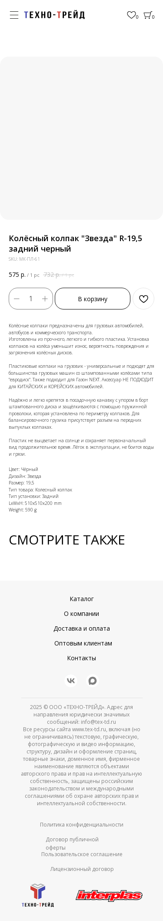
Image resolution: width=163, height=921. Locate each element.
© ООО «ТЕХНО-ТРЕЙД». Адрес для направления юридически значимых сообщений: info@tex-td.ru (83, 714)
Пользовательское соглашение (82, 854)
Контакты (81, 658)
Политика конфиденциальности (81, 824)
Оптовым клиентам (83, 643)
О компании (81, 613)
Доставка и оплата (81, 628)
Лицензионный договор (82, 869)
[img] (54, 14)
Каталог (82, 599)
